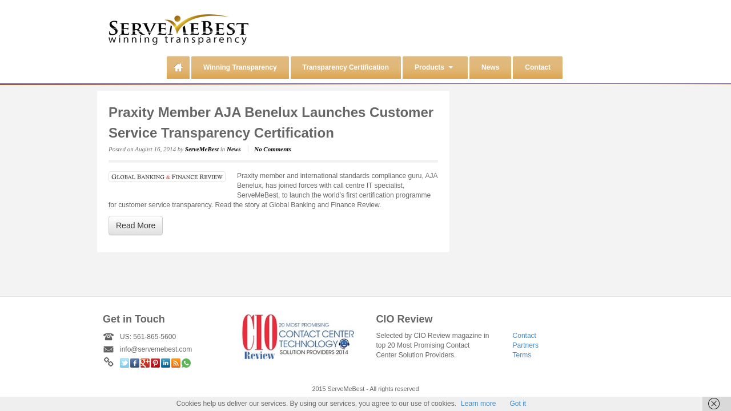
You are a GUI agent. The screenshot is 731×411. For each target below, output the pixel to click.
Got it (517, 404)
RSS (175, 363)
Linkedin (165, 363)
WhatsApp (186, 363)
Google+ (145, 363)
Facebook (134, 363)
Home (178, 67)
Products (434, 67)
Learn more (478, 404)
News (490, 67)
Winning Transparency (240, 67)
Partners (526, 345)
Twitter (124, 363)
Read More (135, 225)
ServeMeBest (202, 149)
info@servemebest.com (156, 349)
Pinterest (155, 363)
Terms (522, 355)
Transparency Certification (346, 67)
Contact (538, 67)
